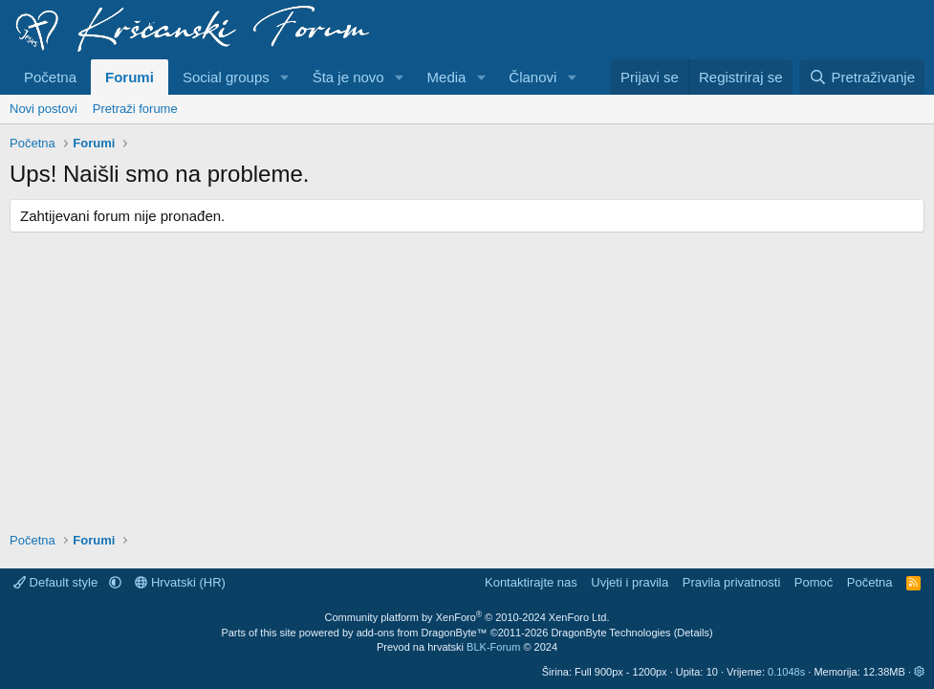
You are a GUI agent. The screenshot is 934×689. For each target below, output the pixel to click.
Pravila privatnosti (732, 582)
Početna (50, 77)
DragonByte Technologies (610, 632)
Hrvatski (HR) (180, 582)
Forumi (129, 77)
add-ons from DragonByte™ (422, 632)
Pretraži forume (135, 108)
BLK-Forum (493, 647)
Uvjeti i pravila (629, 582)
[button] (285, 77)
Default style (57, 582)
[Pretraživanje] (861, 77)
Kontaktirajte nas (531, 582)
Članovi (532, 77)
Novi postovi (43, 108)
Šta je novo (348, 77)
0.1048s (786, 672)
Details (693, 632)
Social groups (226, 77)
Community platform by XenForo (467, 617)
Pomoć (813, 582)
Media (447, 77)
